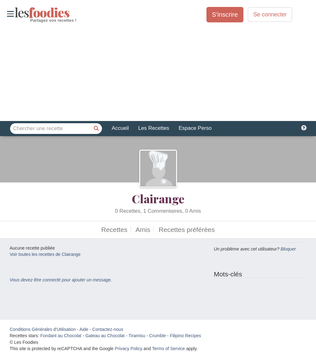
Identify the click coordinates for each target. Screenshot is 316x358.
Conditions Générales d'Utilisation (43, 329)
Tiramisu (136, 335)
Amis (142, 229)
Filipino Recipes (185, 335)
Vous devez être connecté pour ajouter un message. (61, 279)
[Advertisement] (158, 72)
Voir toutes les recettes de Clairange (45, 254)
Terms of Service (168, 348)
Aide (84, 329)
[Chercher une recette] (96, 128)
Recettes (114, 229)
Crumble (157, 335)
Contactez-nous (107, 329)
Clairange (158, 198)
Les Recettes (153, 128)
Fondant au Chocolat (60, 335)
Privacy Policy (128, 348)
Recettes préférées (187, 229)
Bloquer (288, 248)
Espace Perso (195, 128)
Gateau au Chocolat (105, 335)
